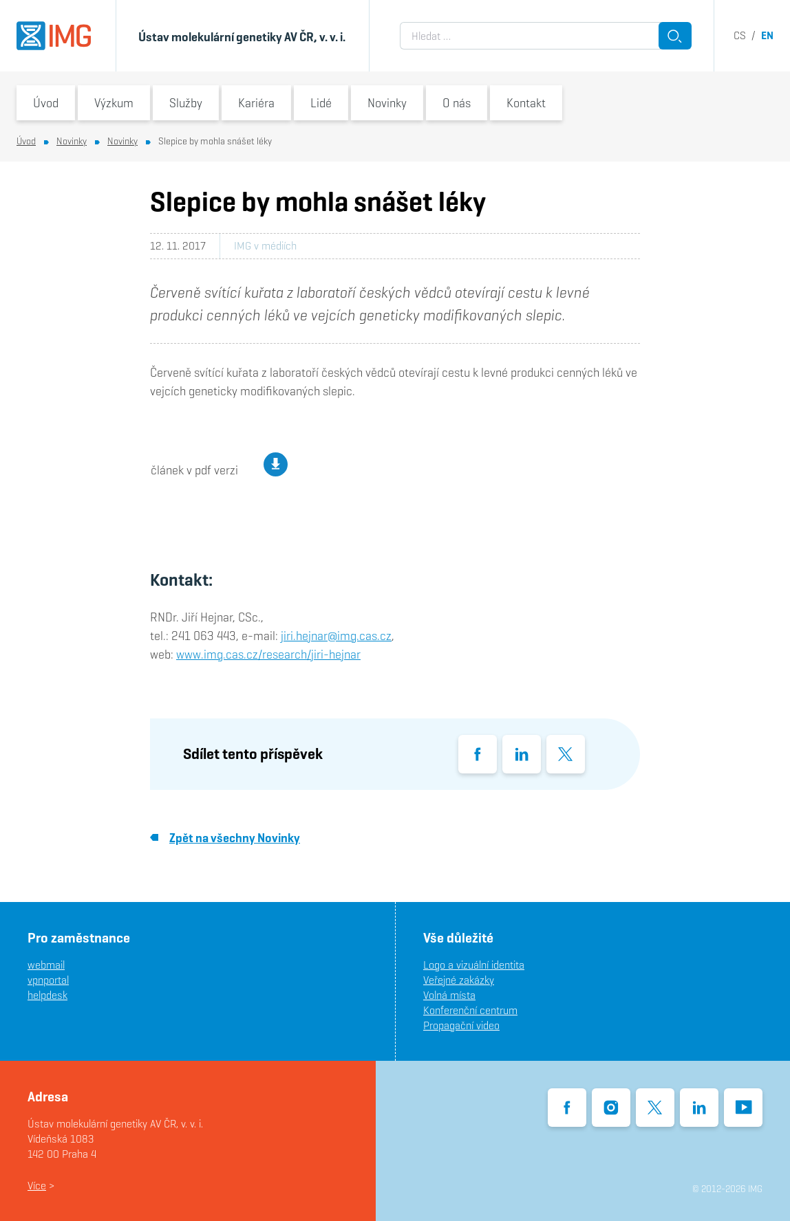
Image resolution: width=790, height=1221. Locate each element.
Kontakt (526, 103)
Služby (185, 103)
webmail (46, 965)
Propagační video (461, 1025)
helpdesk (47, 995)
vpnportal (48, 980)
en (767, 35)
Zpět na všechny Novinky (225, 838)
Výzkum (114, 103)
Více (37, 1185)
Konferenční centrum (470, 1010)
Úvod (45, 103)
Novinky (387, 103)
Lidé (321, 103)
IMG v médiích (265, 246)
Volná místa (449, 995)
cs (740, 35)
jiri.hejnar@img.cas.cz (336, 636)
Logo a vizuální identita (473, 965)
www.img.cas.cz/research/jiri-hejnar (268, 654)
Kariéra (256, 103)
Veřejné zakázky (458, 980)
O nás (456, 103)
